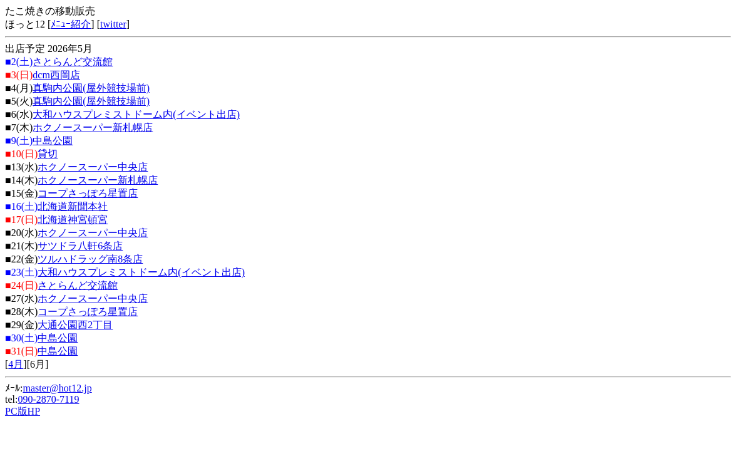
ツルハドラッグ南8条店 (90, 259)
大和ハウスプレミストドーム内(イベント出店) (136, 114)
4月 (15, 364)
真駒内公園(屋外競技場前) (91, 88)
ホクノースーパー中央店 (93, 167)
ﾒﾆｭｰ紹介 (71, 24)
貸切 (48, 153)
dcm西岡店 (56, 75)
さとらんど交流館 (73, 61)
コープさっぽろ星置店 (88, 193)
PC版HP (22, 411)
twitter (113, 24)
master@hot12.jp (57, 388)
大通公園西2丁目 (75, 324)
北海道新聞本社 (73, 206)
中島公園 (53, 140)
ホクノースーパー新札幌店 (93, 127)
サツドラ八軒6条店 (80, 246)
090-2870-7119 (48, 399)
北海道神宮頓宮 (73, 219)
